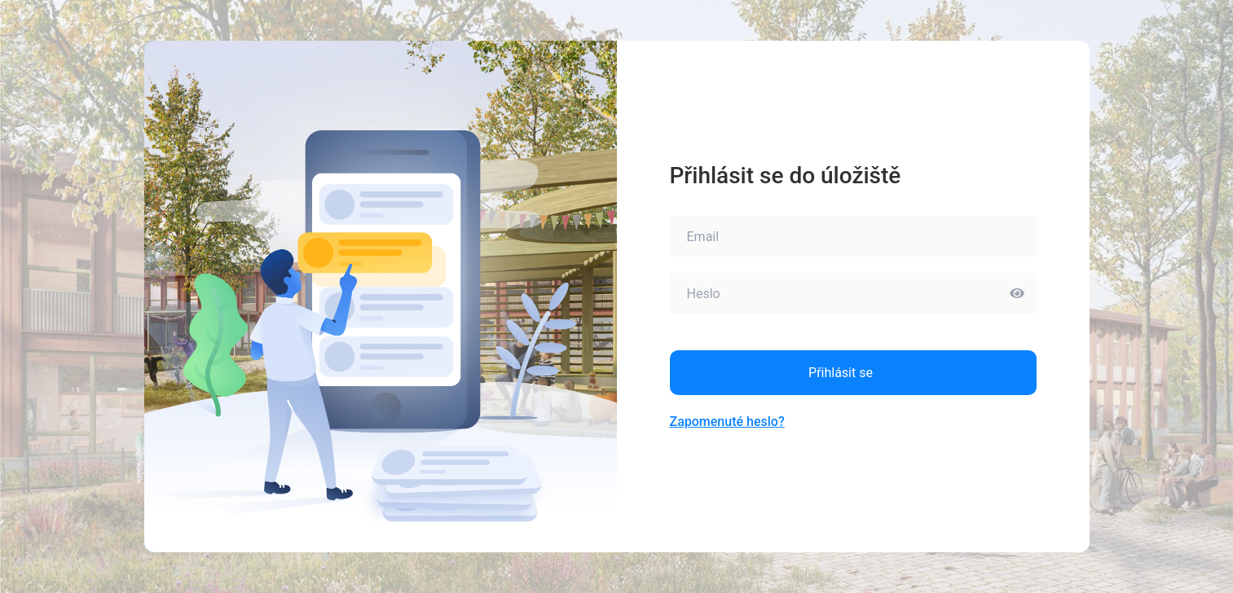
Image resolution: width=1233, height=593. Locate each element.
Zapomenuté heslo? (727, 421)
